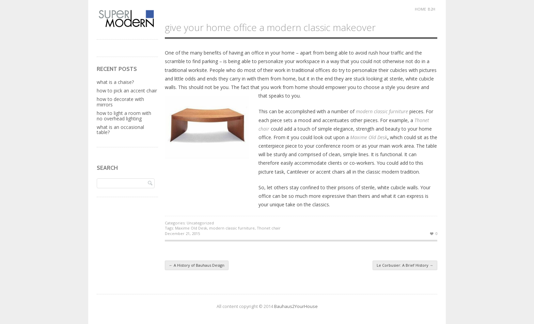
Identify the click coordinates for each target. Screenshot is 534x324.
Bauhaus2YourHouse (296, 306)
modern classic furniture (232, 228)
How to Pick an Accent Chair (127, 90)
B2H (431, 9)
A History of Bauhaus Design (196, 265)
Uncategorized (200, 222)
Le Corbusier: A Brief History (405, 265)
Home (420, 9)
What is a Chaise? (115, 82)
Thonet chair (269, 228)
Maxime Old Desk (368, 137)
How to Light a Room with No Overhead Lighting (124, 115)
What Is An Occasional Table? (120, 129)
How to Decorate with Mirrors (120, 101)
